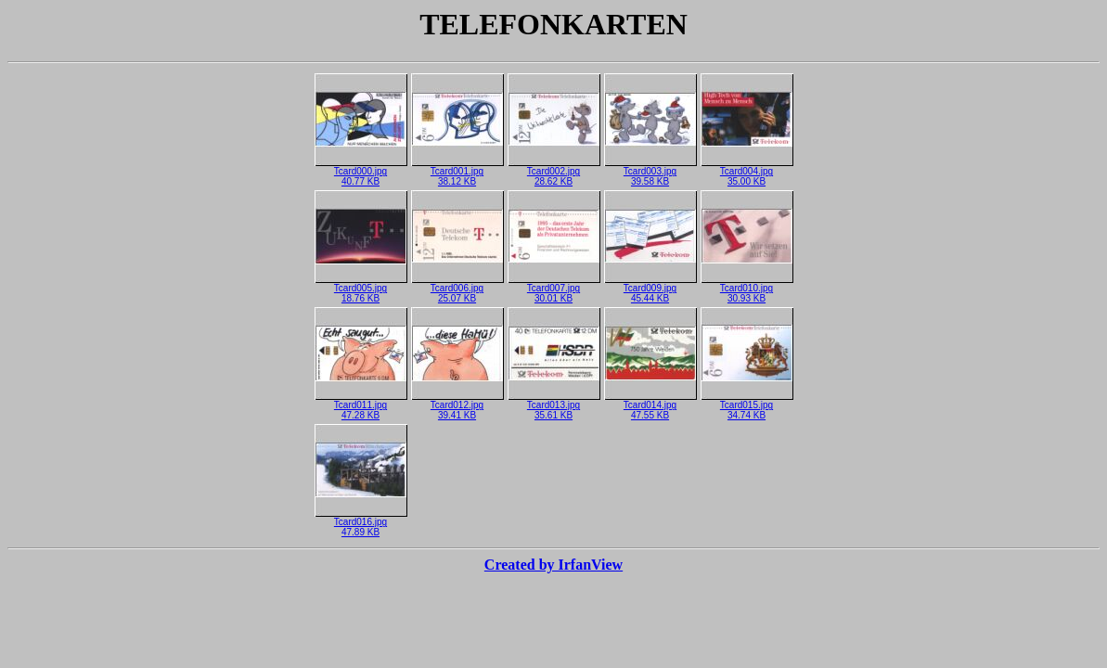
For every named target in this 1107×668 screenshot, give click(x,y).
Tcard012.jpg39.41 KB (457, 406)
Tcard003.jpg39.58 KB (650, 172)
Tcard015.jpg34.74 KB (747, 406)
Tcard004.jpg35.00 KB (747, 172)
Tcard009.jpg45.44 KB (650, 289)
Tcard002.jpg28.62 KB (554, 172)
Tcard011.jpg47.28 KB (361, 406)
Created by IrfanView (553, 564)
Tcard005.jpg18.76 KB (361, 289)
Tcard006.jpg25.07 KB (457, 289)
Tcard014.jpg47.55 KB (650, 406)
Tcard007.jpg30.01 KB (554, 289)
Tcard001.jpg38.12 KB (457, 172)
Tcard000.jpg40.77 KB (361, 172)
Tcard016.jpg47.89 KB (361, 522)
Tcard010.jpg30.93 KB (747, 289)
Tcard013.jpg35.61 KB (554, 406)
